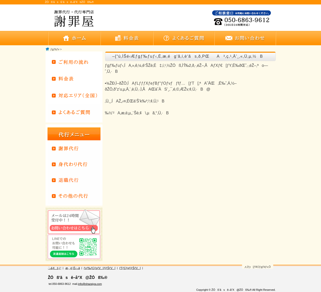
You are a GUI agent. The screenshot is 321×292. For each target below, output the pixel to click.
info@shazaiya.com (90, 283)
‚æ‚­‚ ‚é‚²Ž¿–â (72, 268)
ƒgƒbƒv (54, 49)
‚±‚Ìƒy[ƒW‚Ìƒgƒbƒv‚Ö (257, 266)
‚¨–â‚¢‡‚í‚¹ (54, 268)
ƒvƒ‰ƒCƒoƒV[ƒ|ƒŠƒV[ (99, 268)
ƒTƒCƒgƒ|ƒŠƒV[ (130, 268)
